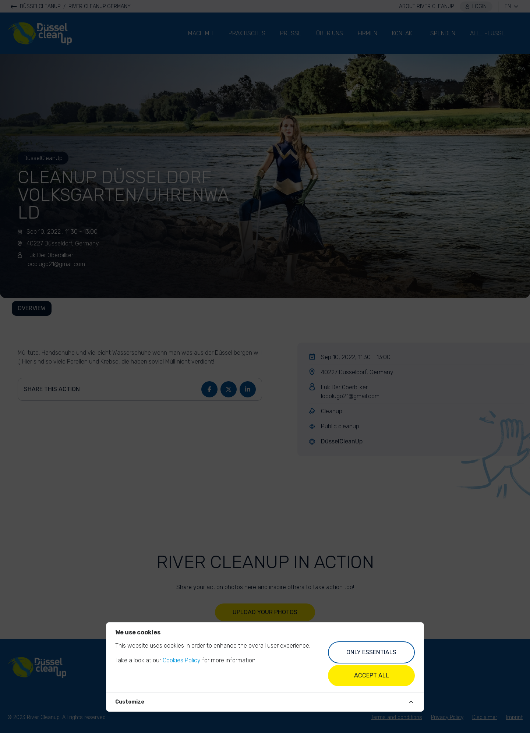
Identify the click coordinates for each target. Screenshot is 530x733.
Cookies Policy (182, 660)
